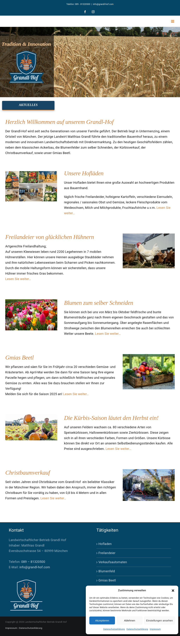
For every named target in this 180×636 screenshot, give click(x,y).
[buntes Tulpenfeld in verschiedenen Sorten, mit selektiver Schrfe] (31, 301)
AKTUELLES (28, 105)
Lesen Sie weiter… (18, 279)
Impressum (155, 629)
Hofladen (105, 544)
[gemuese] (149, 355)
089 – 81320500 (33, 562)
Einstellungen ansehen (159, 620)
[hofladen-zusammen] (31, 171)
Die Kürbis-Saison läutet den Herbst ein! (111, 418)
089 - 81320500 (82, 4)
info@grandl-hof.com (103, 4)
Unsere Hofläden (83, 173)
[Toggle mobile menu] (173, 21)
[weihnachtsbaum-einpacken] (149, 470)
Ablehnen (129, 620)
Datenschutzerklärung (114, 629)
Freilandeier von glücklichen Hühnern (49, 237)
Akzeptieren (102, 620)
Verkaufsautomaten (112, 562)
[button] (173, 590)
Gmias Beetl (19, 357)
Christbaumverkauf (27, 472)
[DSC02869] (149, 235)
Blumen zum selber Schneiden (98, 302)
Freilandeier (106, 553)
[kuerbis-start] (31, 416)
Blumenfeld (106, 571)
